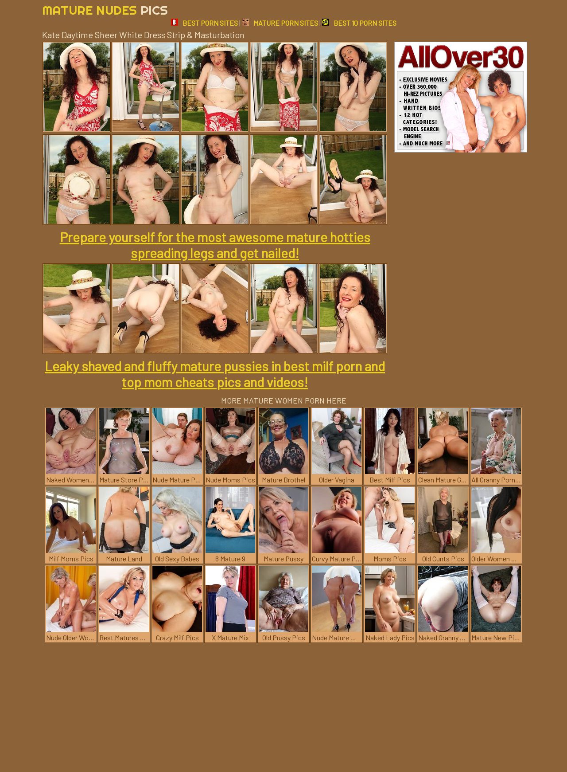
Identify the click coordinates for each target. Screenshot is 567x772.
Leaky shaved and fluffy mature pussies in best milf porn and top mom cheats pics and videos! (215, 374)
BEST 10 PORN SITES (359, 23)
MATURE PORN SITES (280, 23)
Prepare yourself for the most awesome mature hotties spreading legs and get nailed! (215, 245)
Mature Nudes (105, 10)
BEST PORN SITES (204, 23)
